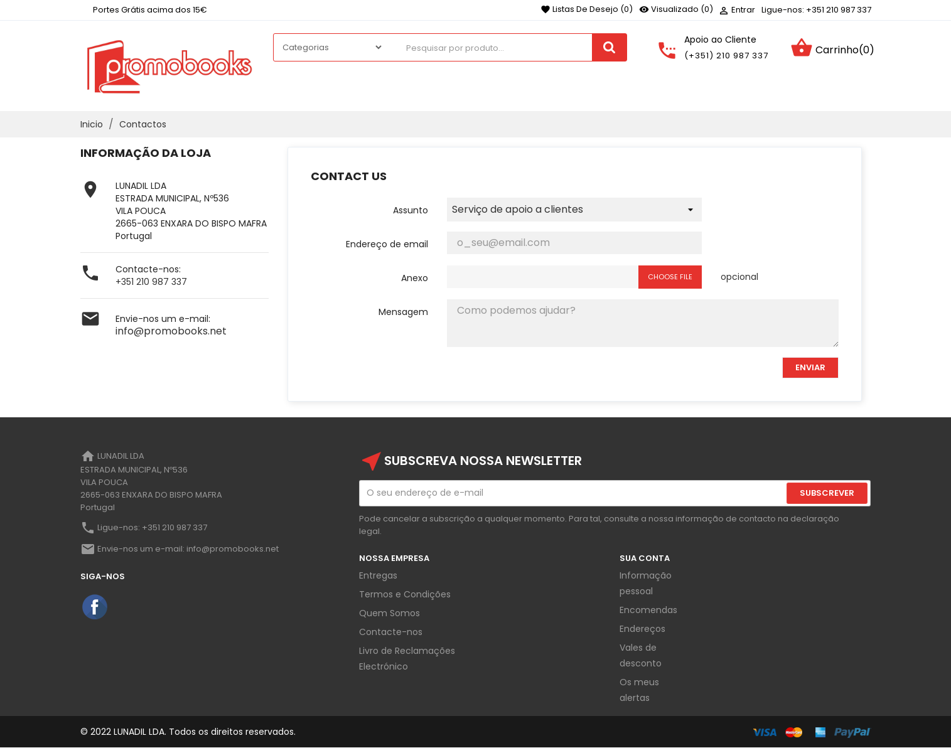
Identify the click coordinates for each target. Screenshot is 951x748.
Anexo (414, 278)
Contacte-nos (390, 632)
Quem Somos (389, 613)
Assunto (410, 210)
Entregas (378, 575)
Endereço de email (387, 244)
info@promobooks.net (171, 331)
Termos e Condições (405, 594)
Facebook (95, 607)
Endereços (642, 628)
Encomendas (648, 610)
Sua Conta (645, 558)
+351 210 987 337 (151, 281)
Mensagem (403, 312)
